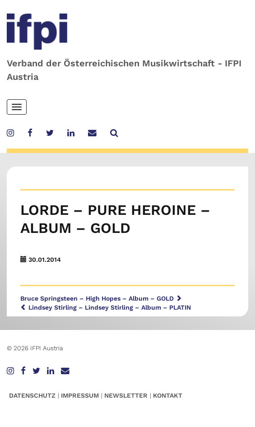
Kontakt (167, 395)
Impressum (80, 395)
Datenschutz (32, 395)
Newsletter (126, 395)
